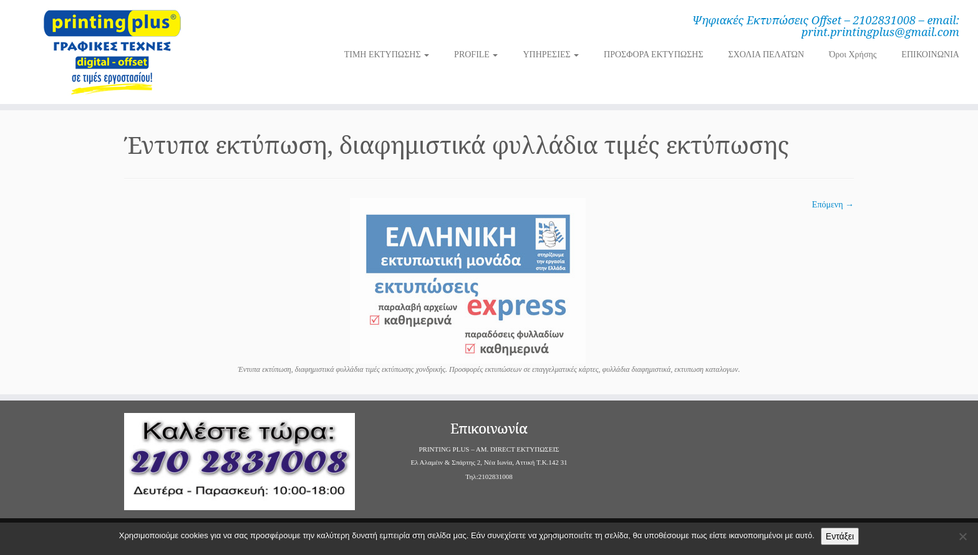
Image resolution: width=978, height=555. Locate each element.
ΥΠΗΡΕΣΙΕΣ (551, 54)
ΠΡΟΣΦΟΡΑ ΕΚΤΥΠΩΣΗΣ (653, 54)
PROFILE (476, 54)
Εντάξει (840, 536)
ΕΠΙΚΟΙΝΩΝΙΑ (930, 54)
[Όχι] (962, 536)
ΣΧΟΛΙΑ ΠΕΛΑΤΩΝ (767, 54)
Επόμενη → (833, 204)
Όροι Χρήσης (852, 54)
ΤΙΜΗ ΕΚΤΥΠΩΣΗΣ (386, 54)
